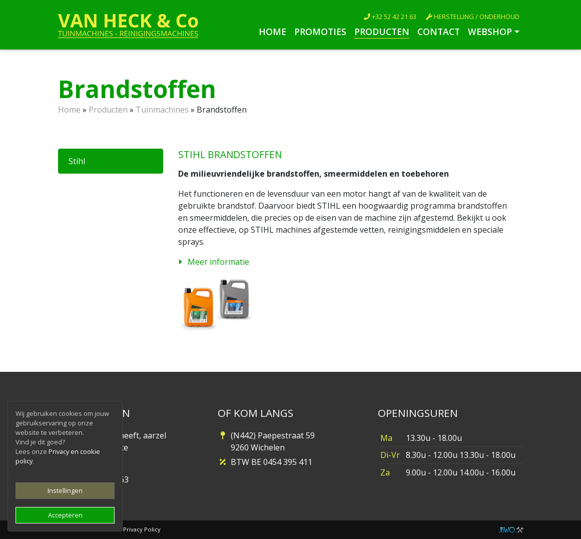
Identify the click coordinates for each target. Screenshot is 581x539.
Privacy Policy (142, 529)
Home (272, 32)
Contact (438, 32)
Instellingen (65, 490)
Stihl (77, 161)
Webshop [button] (490, 32)
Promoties (320, 32)
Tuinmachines (162, 109)
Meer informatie (218, 261)
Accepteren (65, 514)
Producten (381, 32)
